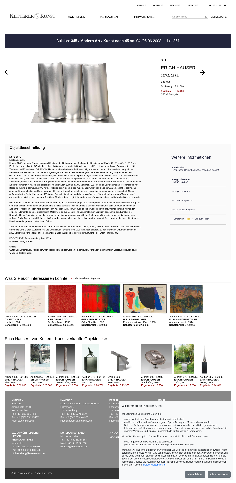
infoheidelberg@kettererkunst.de (28, 453)
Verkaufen (109, 16)
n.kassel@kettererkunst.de (74, 446)
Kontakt (158, 5)
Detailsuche (219, 17)
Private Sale (144, 16)
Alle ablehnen (195, 474)
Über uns (192, 5)
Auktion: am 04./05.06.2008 (109, 41)
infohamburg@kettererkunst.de (76, 420)
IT (220, 5)
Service (141, 5)
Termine (175, 5)
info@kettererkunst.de (23, 420)
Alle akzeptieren (219, 474)
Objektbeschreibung (27, 148)
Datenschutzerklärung (154, 464)
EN (215, 5)
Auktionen (76, 16)
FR (225, 5)
